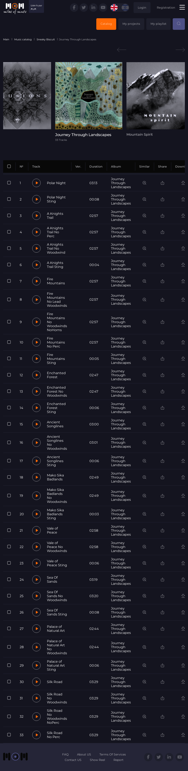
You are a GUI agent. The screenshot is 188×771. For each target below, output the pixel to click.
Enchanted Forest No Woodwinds (57, 391)
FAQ (65, 754)
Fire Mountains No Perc (56, 342)
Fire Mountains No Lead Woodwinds (57, 300)
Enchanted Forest (56, 375)
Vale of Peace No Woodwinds (57, 547)
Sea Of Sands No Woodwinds (57, 596)
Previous (121, 50)
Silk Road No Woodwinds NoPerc (57, 717)
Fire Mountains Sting (56, 359)
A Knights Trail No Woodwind (56, 248)
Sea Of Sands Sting (57, 612)
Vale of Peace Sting (57, 563)
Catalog (106, 24)
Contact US (73, 760)
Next (180, 50)
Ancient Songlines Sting (55, 461)
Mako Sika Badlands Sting (55, 514)
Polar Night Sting (56, 199)
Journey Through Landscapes (121, 183)
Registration (166, 7)
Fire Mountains (56, 281)
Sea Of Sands (52, 579)
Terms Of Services (112, 754)
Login (142, 7)
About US (84, 754)
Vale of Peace (52, 530)
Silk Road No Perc (54, 735)
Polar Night (56, 183)
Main (6, 39)
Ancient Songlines (55, 424)
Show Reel (97, 760)
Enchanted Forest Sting (56, 408)
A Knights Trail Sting (55, 265)
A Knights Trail (55, 216)
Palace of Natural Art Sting (56, 665)
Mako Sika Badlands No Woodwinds (57, 496)
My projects (131, 24)
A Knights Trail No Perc (55, 232)
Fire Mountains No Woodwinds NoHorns (57, 322)
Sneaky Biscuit (46, 39)
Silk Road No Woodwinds (57, 698)
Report (118, 760)
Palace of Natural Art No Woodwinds (57, 647)
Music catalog (23, 39)
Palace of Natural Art (56, 629)
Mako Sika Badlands (55, 477)
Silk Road (54, 682)
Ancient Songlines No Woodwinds (57, 443)
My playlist (158, 24)
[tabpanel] (94, 101)
